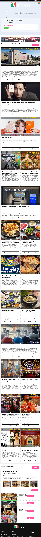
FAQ (12, 524)
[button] (2, 39)
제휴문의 (2, 524)
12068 (10, 180)
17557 (29, 316)
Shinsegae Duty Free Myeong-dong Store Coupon (16, 67)
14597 (19, 146)
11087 (29, 282)
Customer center (24, 0)
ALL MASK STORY (7, 135)
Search (6, 28)
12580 (29, 248)
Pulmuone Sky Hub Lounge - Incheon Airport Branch (17, 203)
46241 (19, 112)
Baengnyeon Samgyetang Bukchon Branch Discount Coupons (29, 307)
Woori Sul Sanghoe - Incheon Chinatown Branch (15, 339)
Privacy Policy (13, 526)
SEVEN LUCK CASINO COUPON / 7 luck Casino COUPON (28, 375)
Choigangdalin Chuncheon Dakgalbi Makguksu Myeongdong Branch (9, 239)
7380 (19, 350)
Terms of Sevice (4, 526)
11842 (10, 419)
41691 (29, 419)
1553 (19, 214)
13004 (10, 453)
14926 (10, 316)
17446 (29, 180)
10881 (10, 248)
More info (35, 43)
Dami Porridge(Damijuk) (9, 305)
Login (33, 0)
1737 (10, 282)
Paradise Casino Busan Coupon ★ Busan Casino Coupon (9, 409)
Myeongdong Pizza (27, 271)
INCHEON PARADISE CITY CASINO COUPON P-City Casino (29, 443)
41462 (29, 453)
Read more (33, 481)
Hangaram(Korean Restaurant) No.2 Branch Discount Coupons (30, 170)
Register (29, 0)
